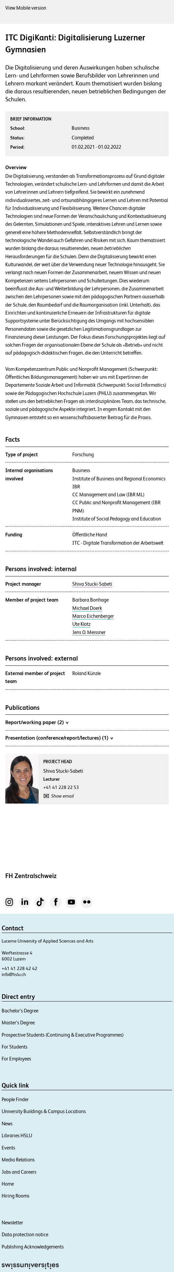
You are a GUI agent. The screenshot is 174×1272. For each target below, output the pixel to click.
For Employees (16, 1058)
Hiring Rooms (15, 1196)
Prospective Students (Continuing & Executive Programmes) (63, 1035)
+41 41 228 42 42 (19, 968)
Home (8, 1184)
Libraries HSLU (17, 1135)
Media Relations (18, 1159)
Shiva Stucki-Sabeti (92, 584)
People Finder (15, 1099)
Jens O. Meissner (89, 632)
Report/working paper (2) (36, 722)
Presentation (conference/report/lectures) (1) (59, 737)
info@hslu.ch (14, 974)
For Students (14, 1047)
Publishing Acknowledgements (33, 1246)
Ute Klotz (81, 624)
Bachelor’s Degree (20, 1010)
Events (8, 1147)
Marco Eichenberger (93, 616)
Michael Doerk (87, 608)
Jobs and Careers (19, 1172)
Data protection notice (25, 1234)
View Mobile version (25, 8)
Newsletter (12, 1222)
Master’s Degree (18, 1022)
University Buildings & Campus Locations (44, 1111)
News (7, 1123)
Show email (62, 796)
